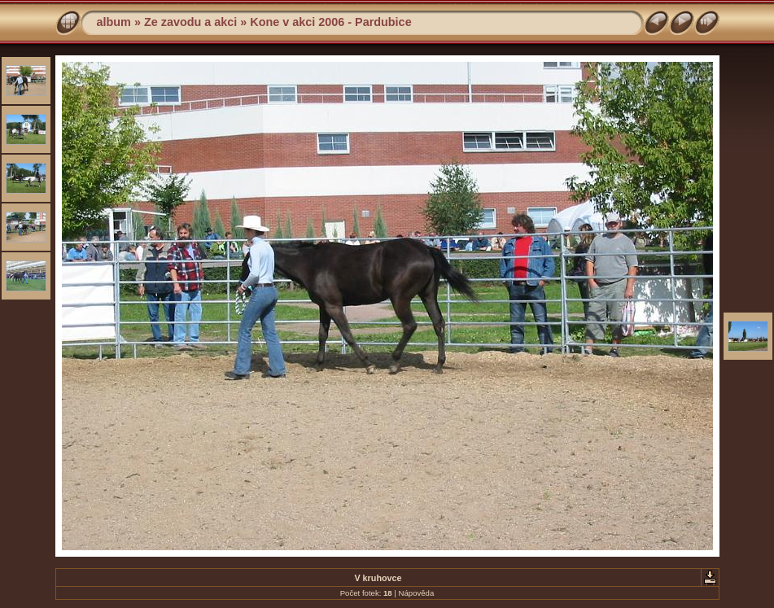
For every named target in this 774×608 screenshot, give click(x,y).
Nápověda (417, 592)
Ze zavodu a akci (190, 21)
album (114, 21)
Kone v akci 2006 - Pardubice (330, 21)
